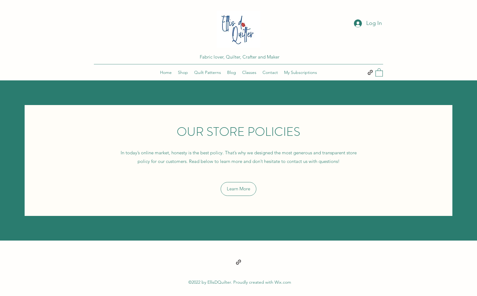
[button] (379, 72)
